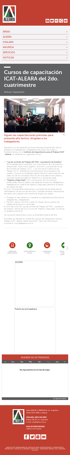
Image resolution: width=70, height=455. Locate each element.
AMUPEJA (8, 47)
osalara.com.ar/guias (33, 429)
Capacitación (18, 92)
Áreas (6, 31)
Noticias (8, 57)
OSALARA (8, 42)
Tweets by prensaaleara (26, 309)
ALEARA (7, 36)
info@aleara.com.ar (39, 422)
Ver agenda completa (59, 398)
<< (5, 362)
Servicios (9, 52)
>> (65, 362)
